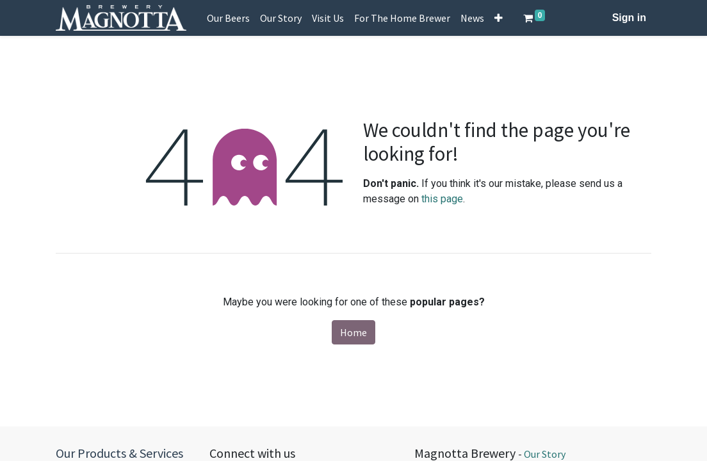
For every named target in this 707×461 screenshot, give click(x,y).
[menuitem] (228, 18)
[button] (498, 18)
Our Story (544, 454)
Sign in (629, 17)
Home (353, 332)
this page (442, 199)
